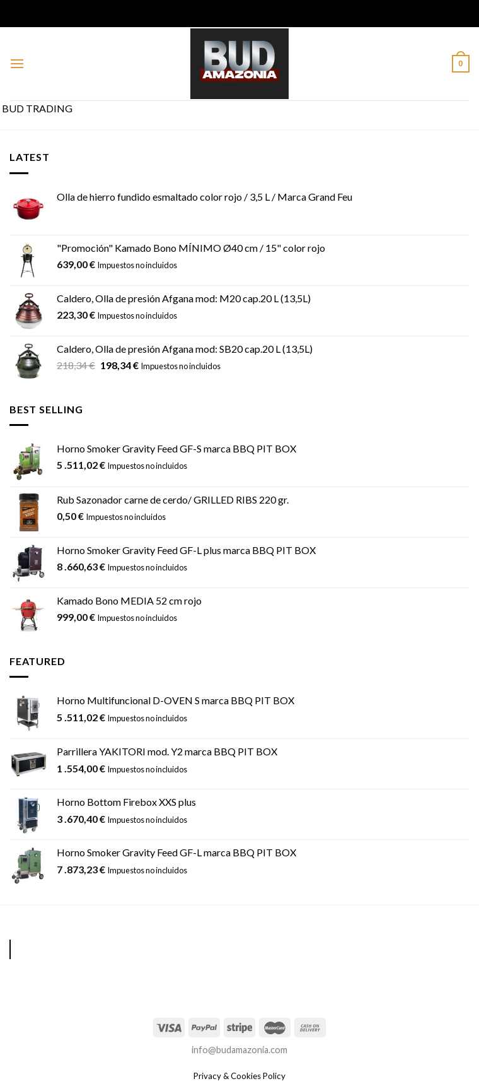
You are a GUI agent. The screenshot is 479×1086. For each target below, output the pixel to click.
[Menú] (17, 63)
